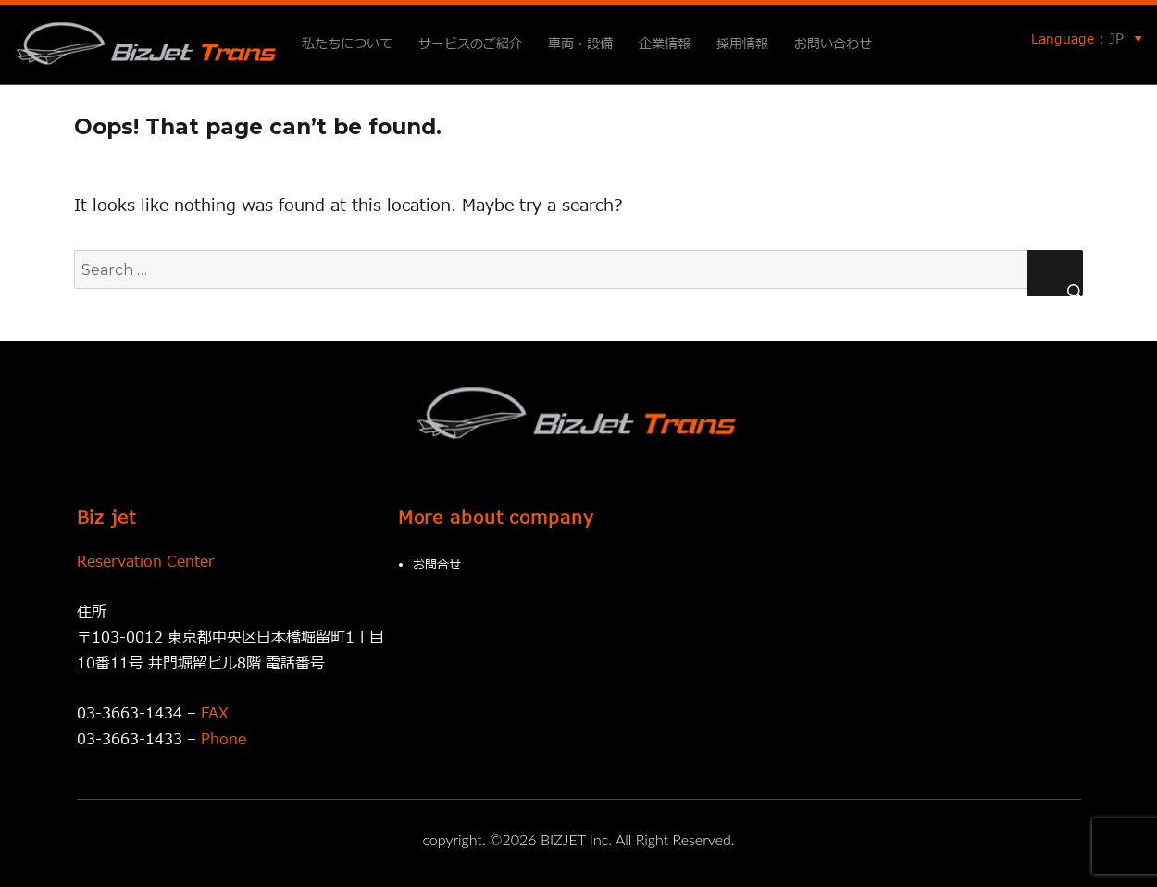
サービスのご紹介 (470, 44)
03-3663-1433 (129, 740)
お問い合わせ (833, 44)
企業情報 (664, 44)
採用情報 (742, 44)
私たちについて (347, 44)
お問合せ (437, 565)
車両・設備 (580, 44)
